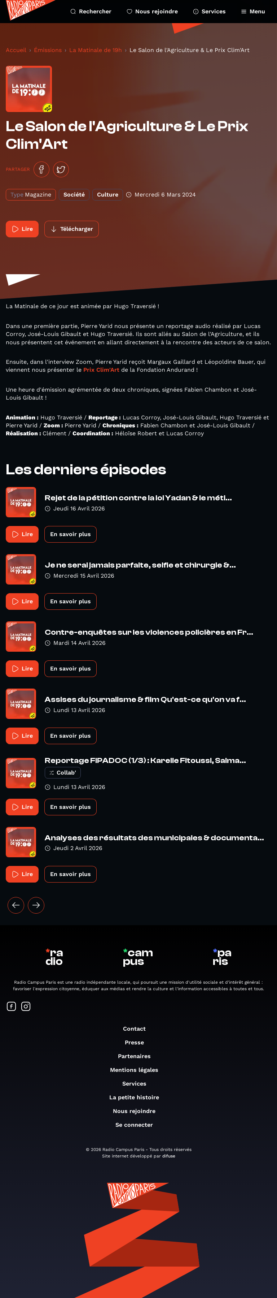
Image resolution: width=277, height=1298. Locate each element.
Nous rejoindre (152, 11)
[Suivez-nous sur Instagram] (26, 1007)
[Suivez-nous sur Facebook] (11, 1007)
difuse (168, 1156)
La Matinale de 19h (95, 50)
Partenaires (138, 1056)
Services (209, 11)
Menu (253, 11)
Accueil (16, 50)
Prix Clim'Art (101, 369)
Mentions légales (138, 1069)
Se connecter (137, 1124)
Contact (138, 1028)
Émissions (48, 50)
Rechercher (90, 11)
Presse (138, 1042)
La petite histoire (137, 1097)
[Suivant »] (36, 905)
